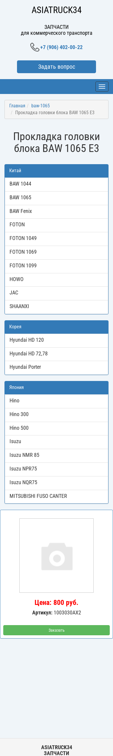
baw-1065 (40, 106)
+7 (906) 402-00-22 (56, 47)
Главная (17, 106)
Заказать (57, 630)
